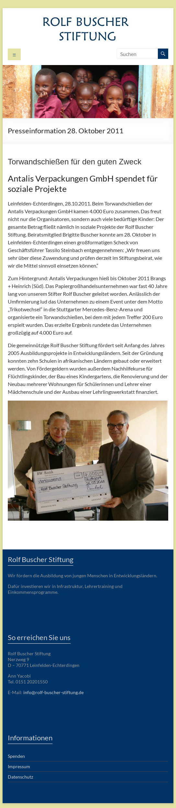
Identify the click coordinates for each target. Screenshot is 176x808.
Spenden (16, 756)
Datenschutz (20, 777)
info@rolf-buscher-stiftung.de (53, 692)
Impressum (19, 766)
